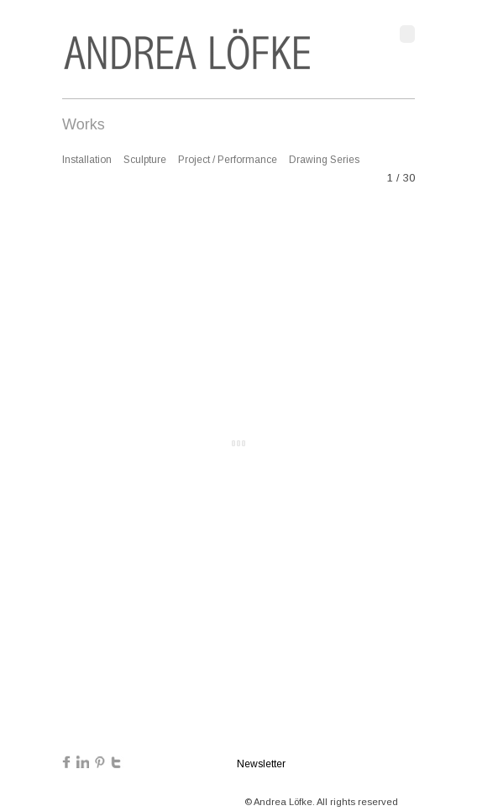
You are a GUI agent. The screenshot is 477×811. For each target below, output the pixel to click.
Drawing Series (324, 160)
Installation (87, 160)
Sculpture (144, 160)
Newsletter (261, 764)
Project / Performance (227, 160)
